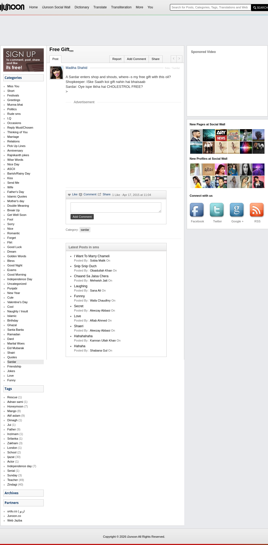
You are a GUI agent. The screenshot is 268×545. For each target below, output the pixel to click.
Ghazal (12, 325)
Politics (12, 109)
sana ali (95, 292)
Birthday (12, 320)
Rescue (12, 397)
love (77, 318)
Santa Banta (15, 329)
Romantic (13, 233)
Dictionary (82, 7)
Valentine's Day (17, 302)
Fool (10, 219)
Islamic (11, 315)
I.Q (9, 118)
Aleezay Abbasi (100, 312)
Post (55, 59)
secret (78, 308)
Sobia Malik (97, 262)
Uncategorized (16, 283)
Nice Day (13, 164)
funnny (79, 298)
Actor (10, 461)
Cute (10, 297)
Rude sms (14, 113)
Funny (11, 380)
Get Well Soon (16, 214)
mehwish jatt (98, 282)
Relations (13, 141)
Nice (10, 228)
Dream (11, 251)
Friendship (14, 366)
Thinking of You (17, 132)
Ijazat (10, 457)
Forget (11, 237)
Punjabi (12, 288)
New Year (13, 293)
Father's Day (15, 191)
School (11, 452)
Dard (10, 338)
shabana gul (98, 352)
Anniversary (15, 150)
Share (155, 59)
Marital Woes (16, 343)
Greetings (13, 100)
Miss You (13, 86)
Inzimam (13, 434)
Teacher (12, 480)
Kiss (10, 178)
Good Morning (16, 274)
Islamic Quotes (17, 196)
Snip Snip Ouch (85, 268)
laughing (80, 288)
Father (11, 429)
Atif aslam (13, 415)
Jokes (11, 371)
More (139, 7)
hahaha (79, 348)
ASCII (11, 168)
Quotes (12, 357)
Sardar (11, 361)
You (150, 7)
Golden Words (16, 256)
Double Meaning (18, 205)
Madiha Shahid (76, 68)
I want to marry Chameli (91, 258)
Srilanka (12, 438)
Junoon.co (14, 515)
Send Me (13, 182)
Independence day (19, 466)
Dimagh (12, 420)
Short (10, 90)
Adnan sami (15, 401)
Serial (11, 470)
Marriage (13, 136)
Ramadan (13, 334)
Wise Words (15, 159)
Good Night (14, 265)
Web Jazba (14, 520)
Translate (100, 7)
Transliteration (121, 7)
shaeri (78, 328)
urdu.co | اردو (16, 511)
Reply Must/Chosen (20, 127)
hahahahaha (83, 338)
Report (116, 59)
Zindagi (12, 484)
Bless (11, 260)
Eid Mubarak (15, 348)
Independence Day (19, 279)
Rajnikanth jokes (18, 155)
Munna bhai (15, 104)
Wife (10, 187)
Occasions (14, 123)
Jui (9, 424)
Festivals (13, 95)
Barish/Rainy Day (18, 173)
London (12, 447)
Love (10, 375)
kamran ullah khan (103, 342)
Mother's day (15, 201)
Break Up (13, 210)
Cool (10, 306)
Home (33, 7)
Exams (11, 270)
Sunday (12, 475)
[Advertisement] (111, 145)
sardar (85, 231)
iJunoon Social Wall (56, 7)
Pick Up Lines (16, 146)
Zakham (12, 443)
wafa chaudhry (100, 302)
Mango (11, 411)
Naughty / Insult (17, 311)
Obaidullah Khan (101, 272)
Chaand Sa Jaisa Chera (91, 278)
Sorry (10, 224)
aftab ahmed (98, 322)
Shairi (11, 352)
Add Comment (136, 59)
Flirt (9, 242)
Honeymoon (15, 406)
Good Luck (14, 247)
